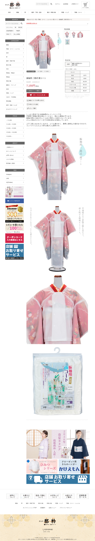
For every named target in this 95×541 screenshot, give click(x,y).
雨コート (55, 19)
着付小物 (40, 503)
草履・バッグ (59, 503)
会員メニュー (52, 507)
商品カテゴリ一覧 (32, 19)
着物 (16, 503)
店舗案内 (42, 507)
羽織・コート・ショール (45, 19)
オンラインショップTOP (30, 507)
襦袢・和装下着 (30, 503)
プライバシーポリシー (66, 507)
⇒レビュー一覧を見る (13, 232)
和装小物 (49, 503)
